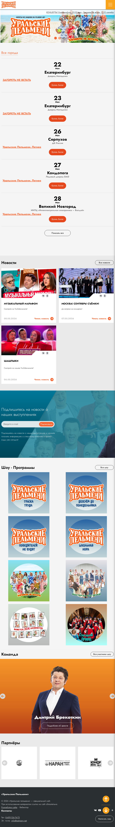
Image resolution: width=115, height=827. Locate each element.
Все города (9, 52)
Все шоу (104, 467)
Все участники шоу (102, 654)
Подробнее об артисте (57, 725)
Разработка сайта (9, 807)
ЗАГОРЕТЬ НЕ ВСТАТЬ (17, 80)
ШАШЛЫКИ (11, 361)
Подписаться (46, 424)
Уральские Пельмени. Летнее (22, 147)
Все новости (104, 262)
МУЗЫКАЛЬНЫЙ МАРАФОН (21, 303)
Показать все (58, 233)
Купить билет (57, 85)
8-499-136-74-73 (12, 817)
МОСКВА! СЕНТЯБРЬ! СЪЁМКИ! (80, 303)
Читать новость (44, 318)
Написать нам (104, 818)
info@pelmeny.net (19, 820)
